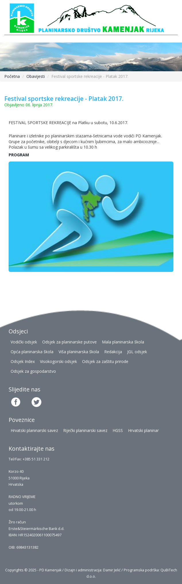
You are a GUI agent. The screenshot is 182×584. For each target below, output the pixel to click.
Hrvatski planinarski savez (34, 430)
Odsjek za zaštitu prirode (105, 361)
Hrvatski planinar (143, 430)
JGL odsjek (137, 351)
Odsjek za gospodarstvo (33, 371)
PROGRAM (19, 154)
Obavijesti (35, 76)
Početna (12, 76)
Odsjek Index (23, 361)
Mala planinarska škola (123, 342)
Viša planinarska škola (79, 351)
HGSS (118, 430)
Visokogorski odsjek (58, 361)
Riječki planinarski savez (85, 430)
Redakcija (113, 351)
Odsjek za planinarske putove (69, 342)
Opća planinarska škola (32, 351)
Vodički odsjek (24, 342)
